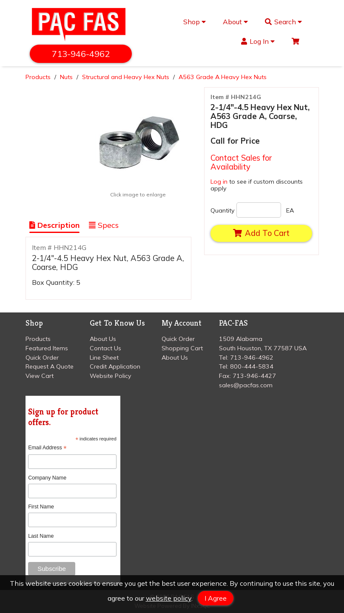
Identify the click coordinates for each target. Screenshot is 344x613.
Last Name (41, 536)
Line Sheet (104, 357)
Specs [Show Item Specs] (104, 225)
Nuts (66, 77)
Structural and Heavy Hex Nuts (125, 77)
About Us (103, 339)
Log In (258, 41)
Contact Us (105, 348)
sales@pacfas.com (246, 385)
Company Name (47, 478)
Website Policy (110, 376)
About (235, 21)
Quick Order (42, 357)
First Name (41, 507)
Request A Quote (50, 366)
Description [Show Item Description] (54, 225)
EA (290, 210)
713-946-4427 (254, 376)
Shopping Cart (182, 348)
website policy (168, 598)
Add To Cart (261, 233)
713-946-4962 (81, 53)
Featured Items (47, 348)
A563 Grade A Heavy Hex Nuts (223, 77)
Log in (218, 181)
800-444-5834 (251, 366)
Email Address (47, 447)
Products (38, 77)
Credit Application (115, 366)
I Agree (216, 598)
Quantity (222, 210)
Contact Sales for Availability (241, 162)
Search (283, 21)
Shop (194, 21)
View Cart (40, 376)
